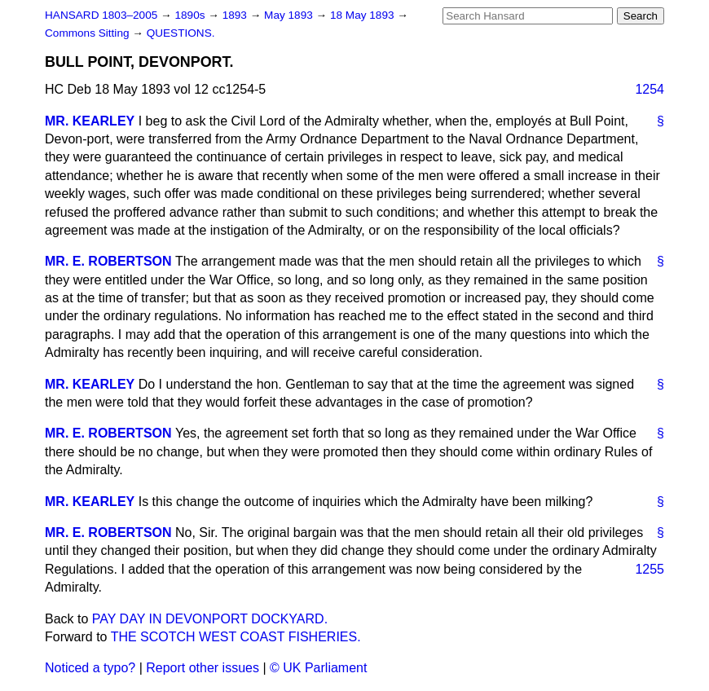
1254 (649, 89)
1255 (649, 569)
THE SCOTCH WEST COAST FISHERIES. (236, 637)
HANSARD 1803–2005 (101, 15)
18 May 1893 (363, 15)
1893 (236, 15)
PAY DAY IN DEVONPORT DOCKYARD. (210, 619)
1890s (191, 15)
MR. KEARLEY (89, 121)
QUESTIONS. (181, 33)
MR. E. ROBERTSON (108, 261)
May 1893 (289, 15)
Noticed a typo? (90, 668)
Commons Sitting (88, 33)
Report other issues (202, 668)
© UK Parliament (318, 668)
